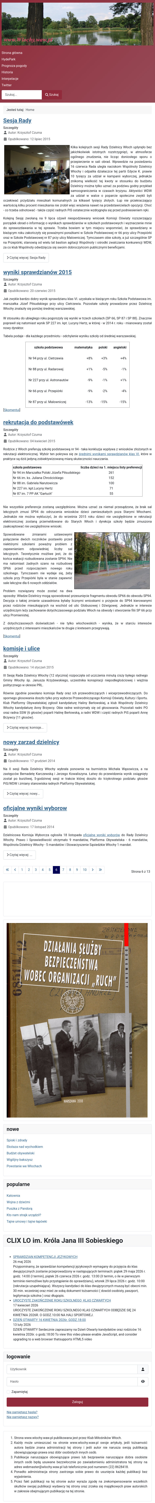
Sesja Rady (17, 120)
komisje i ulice (21, 648)
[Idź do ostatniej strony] (100, 870)
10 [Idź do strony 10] (85, 870)
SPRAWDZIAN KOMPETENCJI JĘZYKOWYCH (45, 1257)
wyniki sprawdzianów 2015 (37, 272)
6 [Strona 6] (56, 870)
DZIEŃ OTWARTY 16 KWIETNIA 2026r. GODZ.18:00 (49, 1320)
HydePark (9, 59)
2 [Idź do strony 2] (29, 870)
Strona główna (12, 53)
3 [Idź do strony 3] (36, 870)
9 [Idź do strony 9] (77, 870)
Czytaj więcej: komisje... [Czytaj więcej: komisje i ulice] (25, 727)
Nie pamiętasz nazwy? (23, 1417)
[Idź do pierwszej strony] (7, 870)
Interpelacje (10, 79)
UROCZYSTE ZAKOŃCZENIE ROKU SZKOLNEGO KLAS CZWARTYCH (62, 1300)
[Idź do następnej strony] (92, 870)
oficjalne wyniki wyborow (35, 808)
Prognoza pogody (14, 66)
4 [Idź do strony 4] (43, 870)
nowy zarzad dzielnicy (31, 742)
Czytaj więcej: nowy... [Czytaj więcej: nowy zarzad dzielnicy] (23, 794)
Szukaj (52, 95)
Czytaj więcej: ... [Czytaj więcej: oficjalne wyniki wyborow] (19, 855)
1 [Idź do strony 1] (22, 870)
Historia (7, 72)
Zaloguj (77, 1402)
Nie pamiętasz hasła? (22, 1412)
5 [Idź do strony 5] (49, 870)
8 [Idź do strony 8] (70, 870)
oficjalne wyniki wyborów (101, 835)
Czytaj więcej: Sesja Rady (26, 258)
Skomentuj (11, 410)
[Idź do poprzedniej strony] (15, 870)
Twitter (7, 85)
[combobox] (22, 94)
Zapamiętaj (20, 1392)
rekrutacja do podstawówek (38, 422)
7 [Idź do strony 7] (63, 870)
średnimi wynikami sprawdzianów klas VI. (109, 454)
